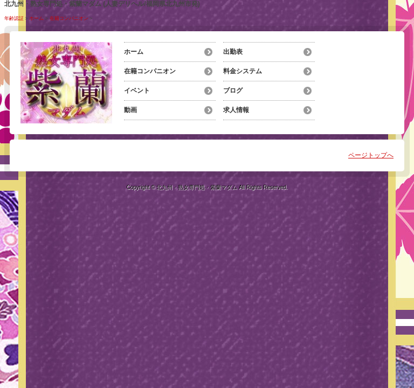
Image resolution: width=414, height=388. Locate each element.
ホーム (36, 18)
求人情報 (236, 110)
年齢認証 (14, 18)
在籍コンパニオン (69, 18)
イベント (137, 90)
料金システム (242, 71)
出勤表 (233, 52)
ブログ (233, 90)
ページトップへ (371, 155)
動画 (130, 110)
